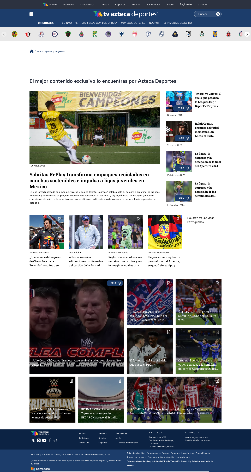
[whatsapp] (55, 441)
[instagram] (39, 441)
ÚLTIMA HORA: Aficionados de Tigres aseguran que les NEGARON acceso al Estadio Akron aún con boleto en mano (101, 413)
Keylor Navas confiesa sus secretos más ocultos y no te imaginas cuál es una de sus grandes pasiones (125, 261)
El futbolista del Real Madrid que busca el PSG (148, 362)
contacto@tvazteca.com (196, 437)
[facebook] (50, 441)
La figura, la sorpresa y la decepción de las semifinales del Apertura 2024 (205, 190)
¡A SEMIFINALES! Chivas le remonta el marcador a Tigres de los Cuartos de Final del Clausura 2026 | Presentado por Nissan (171, 411)
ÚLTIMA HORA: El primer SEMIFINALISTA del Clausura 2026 (197, 316)
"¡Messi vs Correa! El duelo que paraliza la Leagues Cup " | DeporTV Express (208, 100)
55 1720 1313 (191, 440)
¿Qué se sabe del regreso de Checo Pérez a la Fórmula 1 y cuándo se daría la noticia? (45, 261)
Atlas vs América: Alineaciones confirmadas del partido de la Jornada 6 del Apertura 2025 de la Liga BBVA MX (86, 261)
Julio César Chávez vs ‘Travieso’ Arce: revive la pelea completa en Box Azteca (76, 362)
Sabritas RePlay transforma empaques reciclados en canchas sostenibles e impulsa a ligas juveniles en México (89, 180)
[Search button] (218, 14)
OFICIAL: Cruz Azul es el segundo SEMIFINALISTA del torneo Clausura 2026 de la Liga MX (148, 316)
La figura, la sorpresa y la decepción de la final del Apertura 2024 (208, 160)
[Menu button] (43, 14)
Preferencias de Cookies (157, 453)
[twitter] (33, 441)
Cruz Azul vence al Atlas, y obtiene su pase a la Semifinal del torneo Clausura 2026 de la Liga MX (198, 364)
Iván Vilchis (75, 252)
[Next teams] (247, 34)
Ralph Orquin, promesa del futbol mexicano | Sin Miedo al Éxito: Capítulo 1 (207, 130)
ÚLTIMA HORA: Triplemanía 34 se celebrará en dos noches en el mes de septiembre (52, 413)
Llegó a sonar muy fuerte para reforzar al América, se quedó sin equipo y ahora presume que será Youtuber (164, 261)
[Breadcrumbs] (33, 51)
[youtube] (44, 441)
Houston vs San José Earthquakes (200, 220)
